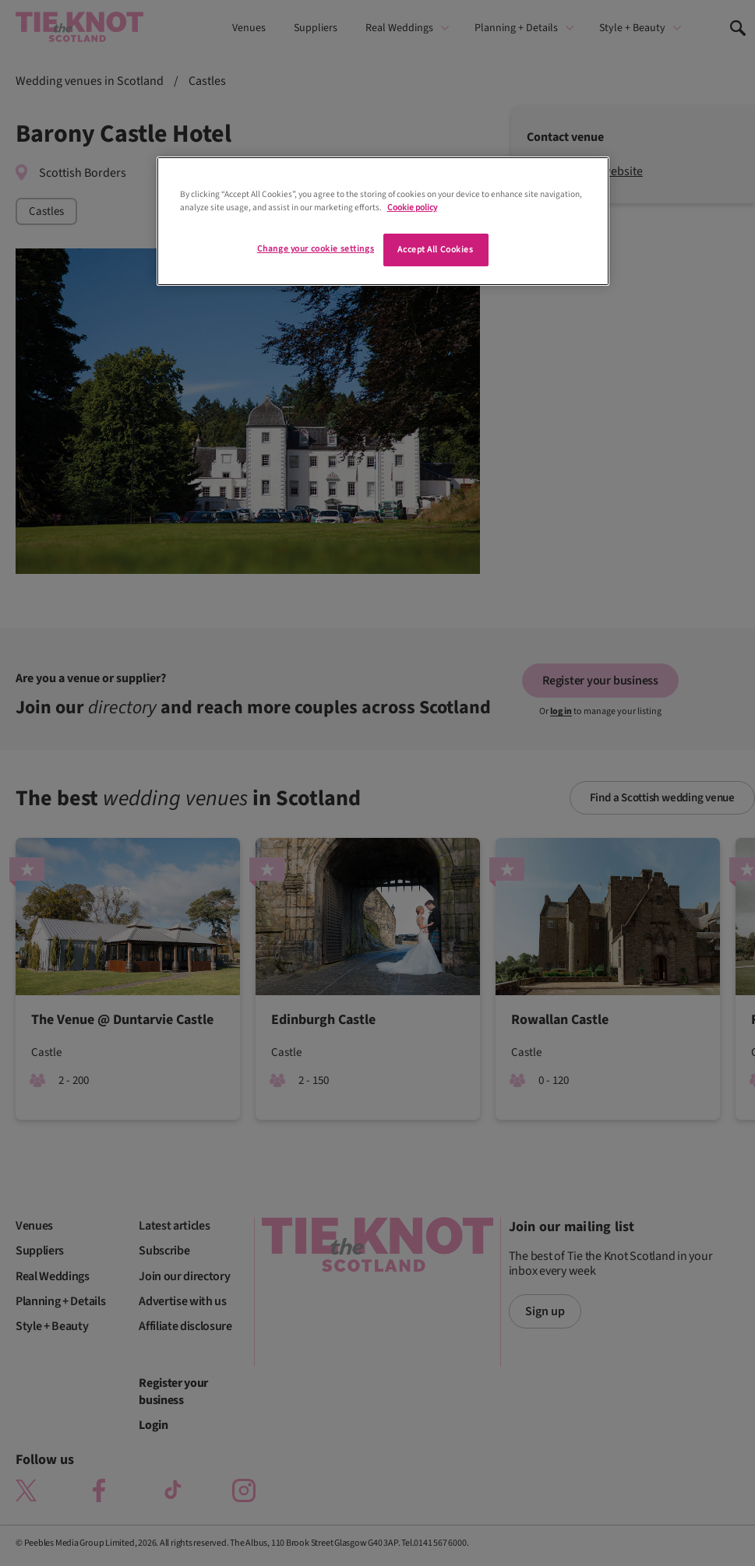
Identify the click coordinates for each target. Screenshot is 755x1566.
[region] (383, 221)
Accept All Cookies (435, 249)
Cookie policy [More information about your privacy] (412, 207)
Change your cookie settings (315, 248)
